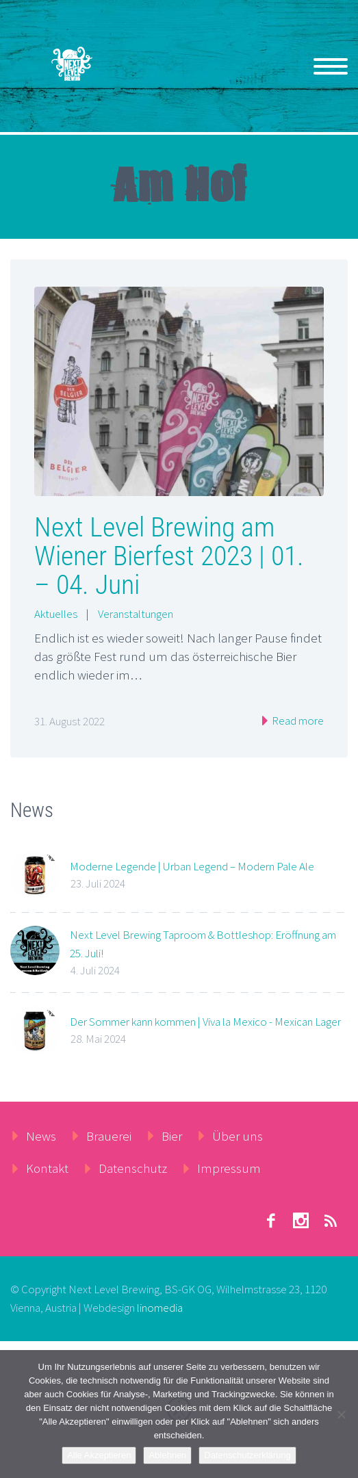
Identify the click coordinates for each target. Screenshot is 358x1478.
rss (330, 1221)
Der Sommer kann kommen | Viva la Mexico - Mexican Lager (205, 1021)
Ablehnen (167, 1455)
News (41, 1136)
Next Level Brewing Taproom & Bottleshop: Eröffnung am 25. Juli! (203, 944)
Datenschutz (133, 1168)
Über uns (237, 1136)
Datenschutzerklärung (247, 1455)
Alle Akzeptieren (99, 1455)
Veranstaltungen (135, 613)
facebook (270, 1221)
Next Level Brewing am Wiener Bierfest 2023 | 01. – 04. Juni (169, 556)
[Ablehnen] (341, 1414)
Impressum (229, 1168)
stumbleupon (300, 1221)
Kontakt (47, 1168)
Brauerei (108, 1136)
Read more (297, 720)
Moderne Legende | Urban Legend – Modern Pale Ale (192, 866)
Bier (172, 1136)
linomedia (160, 1307)
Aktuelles (55, 613)
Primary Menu (331, 66)
